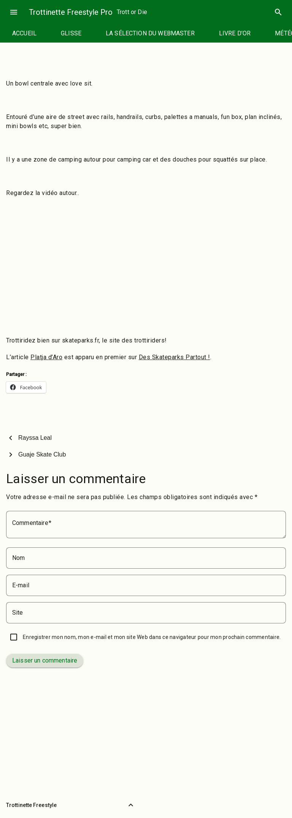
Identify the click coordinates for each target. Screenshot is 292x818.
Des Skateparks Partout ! (174, 357)
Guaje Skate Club (42, 454)
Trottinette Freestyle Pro (71, 12)
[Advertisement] (146, 275)
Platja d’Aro (46, 357)
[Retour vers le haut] (131, 805)
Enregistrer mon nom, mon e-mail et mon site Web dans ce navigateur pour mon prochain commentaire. (152, 637)
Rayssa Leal (35, 437)
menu (13, 12)
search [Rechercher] (278, 12)
